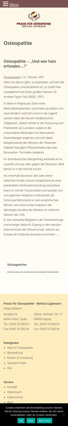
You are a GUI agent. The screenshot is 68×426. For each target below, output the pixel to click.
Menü (14, 4)
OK (21, 420)
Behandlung (15, 352)
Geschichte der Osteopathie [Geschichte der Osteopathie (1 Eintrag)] (36, 271)
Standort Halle (16, 363)
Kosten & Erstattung (20, 358)
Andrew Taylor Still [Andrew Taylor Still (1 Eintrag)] (15, 271)
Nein (30, 420)
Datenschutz (15, 397)
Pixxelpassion (12, 77)
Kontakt (12, 387)
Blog (10, 402)
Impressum (14, 392)
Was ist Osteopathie (20, 347)
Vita (9, 368)
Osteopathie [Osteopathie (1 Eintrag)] (53, 271)
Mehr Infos (44, 420)
